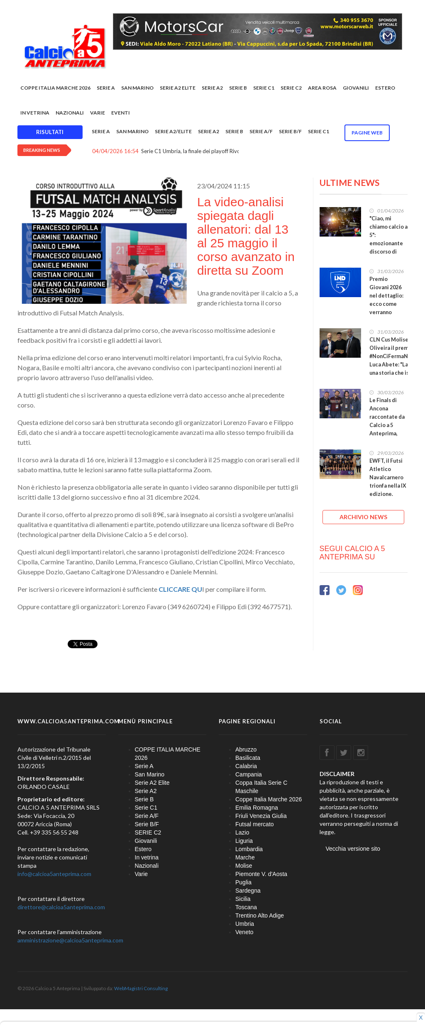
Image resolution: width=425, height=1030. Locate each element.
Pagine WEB (367, 132)
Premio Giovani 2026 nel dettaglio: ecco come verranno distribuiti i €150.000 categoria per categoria (386, 312)
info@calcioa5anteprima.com (54, 873)
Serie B (238, 88)
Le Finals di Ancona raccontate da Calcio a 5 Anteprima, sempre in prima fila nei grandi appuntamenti (387, 433)
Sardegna (248, 890)
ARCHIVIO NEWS (363, 516)
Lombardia (249, 849)
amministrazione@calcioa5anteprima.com (70, 940)
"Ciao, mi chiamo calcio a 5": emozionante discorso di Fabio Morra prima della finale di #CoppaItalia (388, 251)
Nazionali (70, 113)
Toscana (246, 907)
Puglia (243, 882)
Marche (245, 857)
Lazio (242, 832)
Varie (97, 113)
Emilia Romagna (256, 807)
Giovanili (356, 88)
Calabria (246, 766)
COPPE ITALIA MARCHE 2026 (55, 88)
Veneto (244, 932)
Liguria (244, 840)
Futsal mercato (254, 824)
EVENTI (120, 113)
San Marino (137, 88)
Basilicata (247, 757)
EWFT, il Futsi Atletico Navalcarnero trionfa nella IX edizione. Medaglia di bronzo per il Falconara (387, 490)
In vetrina (34, 113)
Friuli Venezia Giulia (261, 816)
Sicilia (243, 899)
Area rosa (322, 88)
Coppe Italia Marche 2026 (268, 799)
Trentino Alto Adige (259, 915)
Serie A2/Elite (173, 131)
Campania (248, 774)
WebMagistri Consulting (141, 988)
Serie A (106, 88)
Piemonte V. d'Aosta (261, 874)
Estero (385, 88)
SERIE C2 (291, 88)
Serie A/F (261, 131)
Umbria (244, 923)
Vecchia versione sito (353, 848)
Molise (243, 865)
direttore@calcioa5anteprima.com (61, 906)
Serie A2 (212, 88)
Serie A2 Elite (177, 88)
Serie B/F (290, 131)
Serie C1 (263, 88)
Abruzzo (245, 749)
